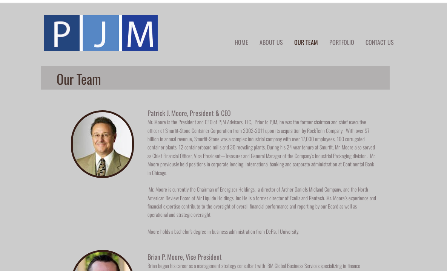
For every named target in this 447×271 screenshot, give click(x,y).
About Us (271, 42)
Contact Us (380, 42)
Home (241, 42)
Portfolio (341, 42)
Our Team (306, 42)
